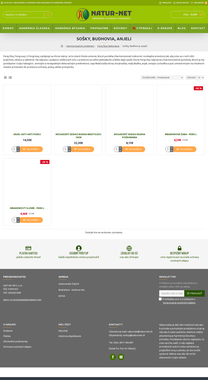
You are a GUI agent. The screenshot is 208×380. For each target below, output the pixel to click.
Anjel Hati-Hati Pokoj (27, 134)
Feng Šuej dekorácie (108, 46)
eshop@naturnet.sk (134, 337)
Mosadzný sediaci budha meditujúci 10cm (78, 135)
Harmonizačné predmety (80, 46)
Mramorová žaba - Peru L (181, 134)
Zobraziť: (192, 77)
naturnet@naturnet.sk (140, 333)
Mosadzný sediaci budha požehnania (129, 135)
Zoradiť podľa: (152, 77)
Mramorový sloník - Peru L (27, 208)
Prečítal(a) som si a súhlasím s (177, 303)
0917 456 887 (126, 344)
